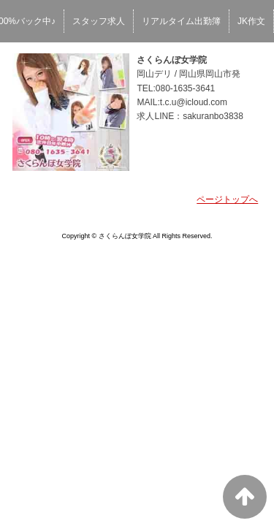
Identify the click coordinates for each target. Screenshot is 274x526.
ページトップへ (227, 199)
